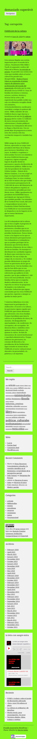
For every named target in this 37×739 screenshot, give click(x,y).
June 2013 (11, 608)
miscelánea (11, 508)
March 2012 (11, 620)
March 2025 (11, 554)
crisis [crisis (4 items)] (7, 388)
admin (27, 37)
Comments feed (13, 448)
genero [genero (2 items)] (7, 401)
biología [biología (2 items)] (22, 385)
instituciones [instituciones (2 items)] (24, 406)
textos (9, 515)
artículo (10, 501)
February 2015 (13, 597)
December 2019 (13, 578)
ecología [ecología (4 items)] (21, 390)
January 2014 (12, 604)
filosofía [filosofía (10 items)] (25, 398)
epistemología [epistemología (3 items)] (10, 395)
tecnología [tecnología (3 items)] (9, 429)
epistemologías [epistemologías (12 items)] (22, 395)
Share (28, 653)
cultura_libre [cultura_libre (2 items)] (27, 388)
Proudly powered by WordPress (15, 728)
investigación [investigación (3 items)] (20, 408)
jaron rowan (20, 529)
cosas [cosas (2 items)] (29, 385)
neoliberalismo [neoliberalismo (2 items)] (9, 415)
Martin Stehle (23, 730)
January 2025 (12, 557)
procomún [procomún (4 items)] (9, 426)
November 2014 (13, 599)
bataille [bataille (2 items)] (18, 385)
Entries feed (11, 445)
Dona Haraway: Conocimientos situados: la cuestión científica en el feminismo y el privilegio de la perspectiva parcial (18, 468)
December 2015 (13, 592)
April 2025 (11, 552)
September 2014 (13, 601)
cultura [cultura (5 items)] (21, 388)
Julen (9, 482)
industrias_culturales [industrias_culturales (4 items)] (13, 406)
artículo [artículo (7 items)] (11, 385)
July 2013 (10, 606)
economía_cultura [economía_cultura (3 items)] (11, 392)
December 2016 (13, 587)
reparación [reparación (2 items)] (16, 426)
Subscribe (21, 653)
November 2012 (13, 613)
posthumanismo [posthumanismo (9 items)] (14, 423)
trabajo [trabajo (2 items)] (26, 429)
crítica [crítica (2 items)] (11, 388)
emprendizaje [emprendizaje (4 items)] (21, 393)
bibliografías (12, 503)
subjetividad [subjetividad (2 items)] (22, 426)
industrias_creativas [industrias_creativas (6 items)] (14, 404)
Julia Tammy (12, 476)
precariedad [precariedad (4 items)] (26, 424)
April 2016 (11, 590)
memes (10, 506)
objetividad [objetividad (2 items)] (8, 417)
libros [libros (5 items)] (14, 412)
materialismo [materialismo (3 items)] (21, 412)
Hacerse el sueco (21, 480)
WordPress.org (13, 450)
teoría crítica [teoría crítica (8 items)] (18, 429)
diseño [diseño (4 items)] (15, 390)
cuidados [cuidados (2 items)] (15, 388)
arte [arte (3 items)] (7, 385)
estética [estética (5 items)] (8, 399)
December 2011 (13, 625)
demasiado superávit (19, 9)
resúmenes (11, 513)
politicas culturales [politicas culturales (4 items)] (18, 417)
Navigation (10, 13)
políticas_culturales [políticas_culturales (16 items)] (17, 420)
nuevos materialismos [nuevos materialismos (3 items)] (19, 415)
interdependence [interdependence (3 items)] (11, 408)
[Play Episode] (9, 648)
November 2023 (13, 559)
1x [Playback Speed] (17, 649)
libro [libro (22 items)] (9, 411)
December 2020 (13, 566)
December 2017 (13, 585)
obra (11, 529)
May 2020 (11, 571)
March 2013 (11, 611)
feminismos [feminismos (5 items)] (16, 399)
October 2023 (12, 561)
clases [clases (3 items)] (26, 385)
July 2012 (10, 618)
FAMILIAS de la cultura (16, 31)
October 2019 (12, 580)
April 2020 (11, 573)
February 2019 (13, 583)
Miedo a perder (13, 487)
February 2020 (13, 576)
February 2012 (13, 622)
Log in (9, 443)
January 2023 (12, 564)
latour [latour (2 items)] (25, 408)
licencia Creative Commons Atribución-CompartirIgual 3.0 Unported (17, 533)
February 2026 (13, 550)
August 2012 (12, 615)
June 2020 (11, 568)
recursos (10, 510)
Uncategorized (12, 517)
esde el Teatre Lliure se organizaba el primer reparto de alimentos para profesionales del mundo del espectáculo (16, 83)
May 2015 (11, 594)
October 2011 (12, 627)
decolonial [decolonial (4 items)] (9, 390)
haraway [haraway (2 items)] (11, 401)
